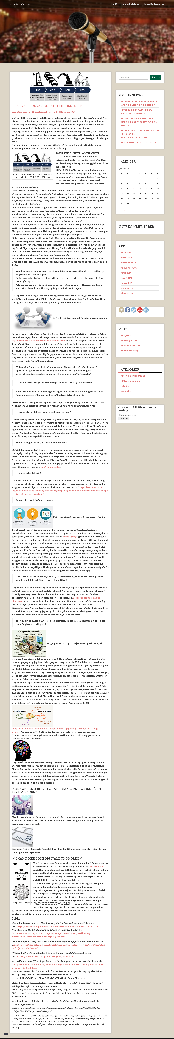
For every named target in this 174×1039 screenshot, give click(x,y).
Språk (125, 386)
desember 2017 (130, 262)
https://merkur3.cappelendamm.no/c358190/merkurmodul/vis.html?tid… (58, 926)
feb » (124, 210)
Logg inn (126, 335)
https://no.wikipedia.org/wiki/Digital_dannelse (45, 956)
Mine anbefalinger (131, 4)
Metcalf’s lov (96, 866)
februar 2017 (128, 288)
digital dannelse (51, 466)
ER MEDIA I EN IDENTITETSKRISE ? (139, 142)
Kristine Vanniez (20, 4)
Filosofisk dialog (131, 381)
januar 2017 (128, 293)
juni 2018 (126, 252)
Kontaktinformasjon (154, 4)
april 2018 (127, 257)
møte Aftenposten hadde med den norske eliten (38, 340)
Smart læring (70, 536)
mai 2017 (126, 272)
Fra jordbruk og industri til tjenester (47, 106)
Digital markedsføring (46, 112)
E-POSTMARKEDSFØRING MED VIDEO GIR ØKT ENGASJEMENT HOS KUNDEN (139, 122)
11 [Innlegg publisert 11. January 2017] (134, 188)
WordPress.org (130, 350)
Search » (155, 77)
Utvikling (126, 391)
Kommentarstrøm (131, 345)
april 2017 (127, 278)
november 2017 (129, 267)
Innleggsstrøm (129, 340)
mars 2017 (127, 283)
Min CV (114, 4)
